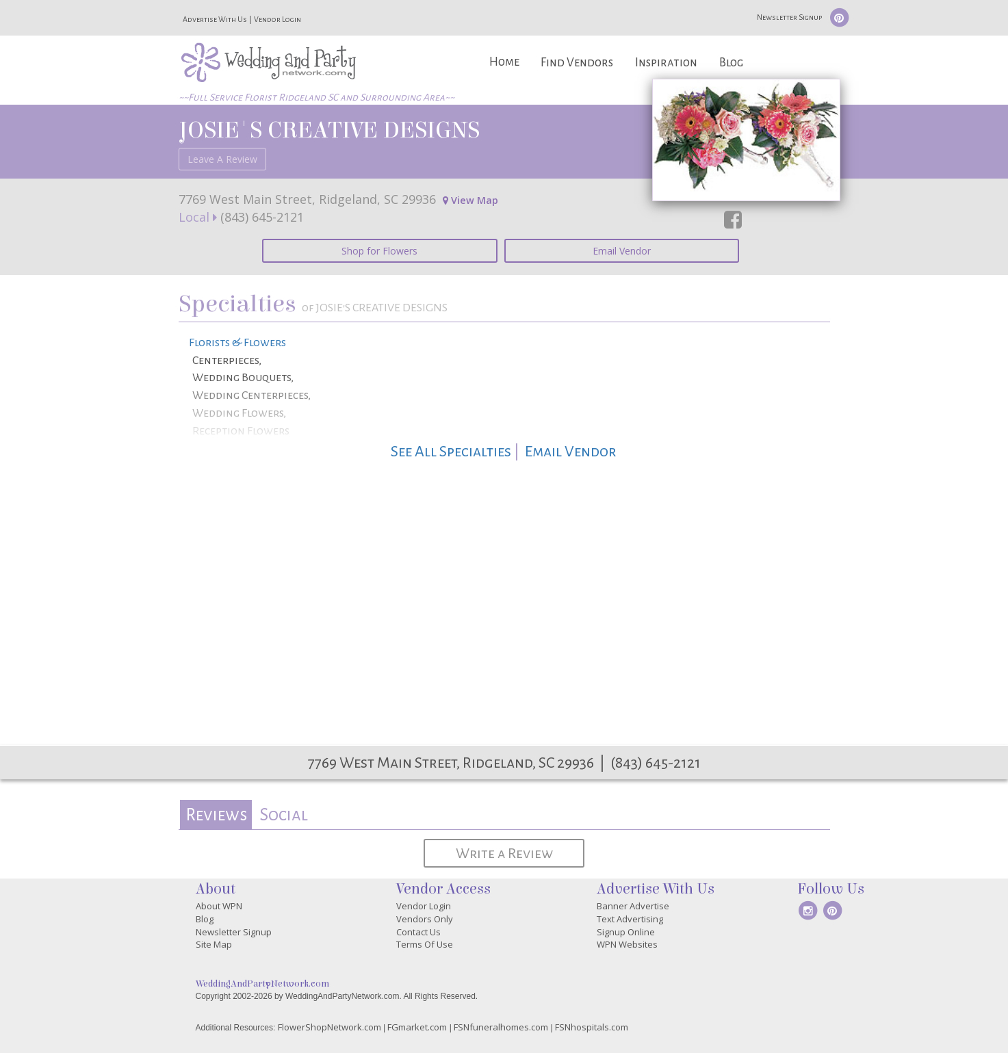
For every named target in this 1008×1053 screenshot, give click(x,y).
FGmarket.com (417, 1027)
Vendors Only (424, 919)
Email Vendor (622, 250)
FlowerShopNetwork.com (329, 1027)
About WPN (219, 906)
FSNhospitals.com (591, 1027)
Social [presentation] (283, 814)
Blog (731, 62)
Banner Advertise (633, 906)
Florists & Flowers (237, 343)
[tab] (216, 814)
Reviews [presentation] (216, 814)
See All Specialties (451, 451)
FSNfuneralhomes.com (501, 1027)
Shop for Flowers (379, 250)
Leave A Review (222, 159)
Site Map (214, 944)
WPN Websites (627, 944)
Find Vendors (577, 62)
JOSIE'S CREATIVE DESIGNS (329, 130)
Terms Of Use (424, 944)
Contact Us (418, 932)
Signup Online (626, 932)
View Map (470, 200)
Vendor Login (277, 19)
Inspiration (666, 62)
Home (504, 61)
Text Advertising (630, 919)
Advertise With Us (215, 19)
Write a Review (504, 853)
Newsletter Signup (789, 17)
